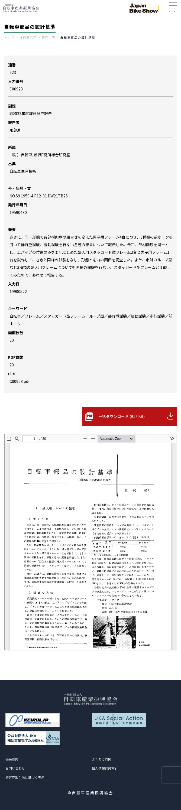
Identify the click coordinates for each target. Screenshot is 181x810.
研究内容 (48, 37)
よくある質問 (101, 759)
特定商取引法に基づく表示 (24, 777)
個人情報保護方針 (105, 768)
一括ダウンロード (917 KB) (121, 416)
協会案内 (11, 759)
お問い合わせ (15, 768)
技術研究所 (28, 37)
